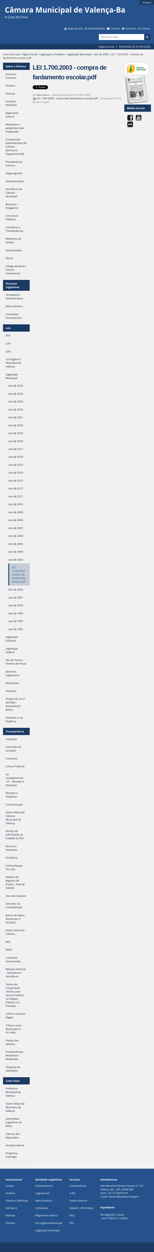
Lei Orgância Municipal (48, 1223)
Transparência (15, 731)
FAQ (72, 1215)
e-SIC (73, 1193)
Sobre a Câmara (16, 66)
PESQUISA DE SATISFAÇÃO (134, 46)
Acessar (146, 2)
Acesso (10, 1186)
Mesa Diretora (43, 1200)
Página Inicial (106, 46)
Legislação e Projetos (52, 54)
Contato (115, 28)
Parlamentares (44, 1186)
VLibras (145, 28)
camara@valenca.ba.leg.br (124, 1196)
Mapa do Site (75, 28)
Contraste (130, 28)
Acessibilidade (96, 28)
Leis (8, 328)
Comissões (41, 1208)
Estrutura (11, 1208)
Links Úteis (13, 1081)
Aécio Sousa (43, 94)
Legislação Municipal (79, 54)
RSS (72, 1223)
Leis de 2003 (101, 54)
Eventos (10, 1223)
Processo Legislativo (12, 285)
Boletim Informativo (81, 1208)
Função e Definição (17, 1200)
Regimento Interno (46, 1215)
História (10, 1193)
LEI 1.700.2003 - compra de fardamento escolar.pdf (65, 98)
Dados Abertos (78, 1200)
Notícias (10, 1215)
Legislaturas (42, 1193)
